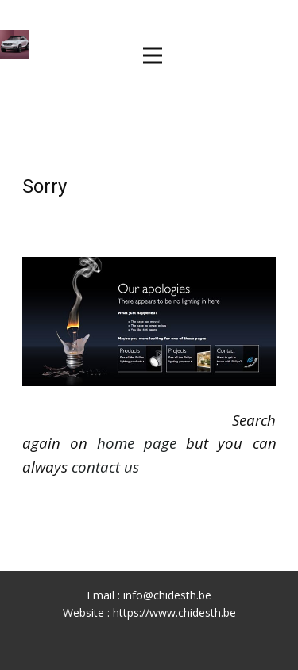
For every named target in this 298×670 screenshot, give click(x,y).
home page (136, 443)
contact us (105, 467)
